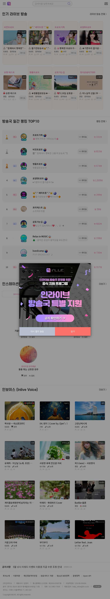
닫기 (73, 331)
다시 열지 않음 (37, 331)
